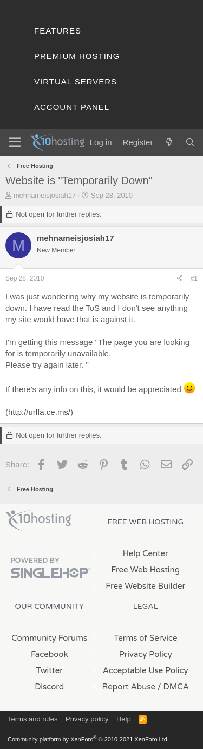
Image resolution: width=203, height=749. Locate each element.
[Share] (180, 278)
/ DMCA (173, 687)
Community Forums (49, 638)
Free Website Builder (145, 586)
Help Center (145, 553)
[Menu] (15, 142)
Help (123, 719)
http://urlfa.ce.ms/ (39, 411)
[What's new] (168, 142)
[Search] (190, 142)
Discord (49, 687)
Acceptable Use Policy (145, 670)
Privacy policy (87, 719)
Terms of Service (146, 638)
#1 (194, 278)
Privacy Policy (145, 654)
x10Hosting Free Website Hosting (38, 520)
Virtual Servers (75, 81)
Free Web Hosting (145, 570)
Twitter (49, 670)
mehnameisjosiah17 (45, 195)
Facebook (49, 654)
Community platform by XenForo (88, 739)
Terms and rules (32, 719)
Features (57, 30)
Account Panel (71, 107)
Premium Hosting (77, 56)
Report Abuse (129, 687)
